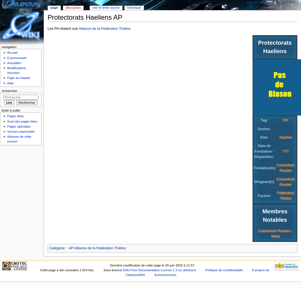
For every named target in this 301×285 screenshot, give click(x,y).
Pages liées (15, 116)
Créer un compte (257, 2)
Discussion (73, 7)
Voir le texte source (105, 7)
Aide (10, 83)
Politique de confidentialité (224, 270)
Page (54, 7)
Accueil (12, 52)
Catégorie (57, 248)
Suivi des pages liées (22, 121)
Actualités (14, 63)
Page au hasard (18, 78)
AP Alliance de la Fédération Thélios (97, 248)
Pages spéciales (18, 126)
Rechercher (9, 90)
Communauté (16, 58)
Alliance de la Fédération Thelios (104, 29)
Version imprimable (20, 131)
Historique (134, 7)
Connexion (287, 2)
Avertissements (165, 275)
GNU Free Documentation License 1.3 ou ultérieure (159, 270)
